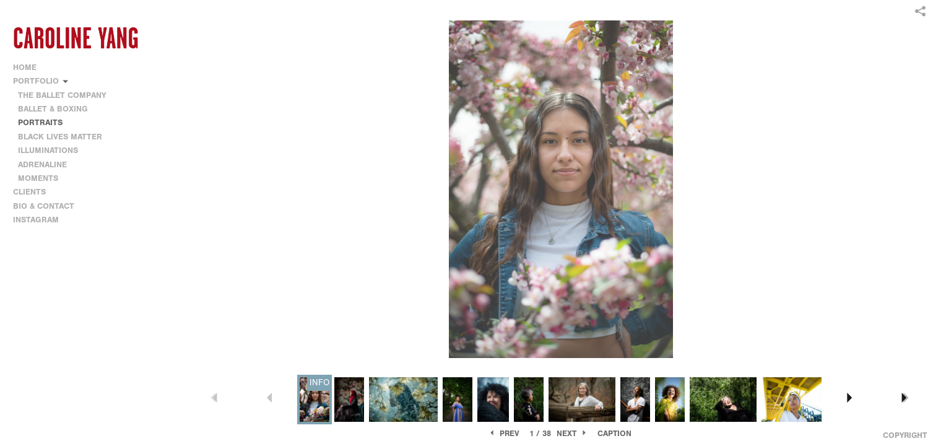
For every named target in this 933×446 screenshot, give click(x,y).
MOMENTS (38, 178)
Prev (503, 433)
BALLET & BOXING (53, 108)
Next (572, 433)
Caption (614, 433)
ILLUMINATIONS (48, 150)
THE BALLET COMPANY (62, 95)
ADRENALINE (42, 164)
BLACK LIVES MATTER (60, 136)
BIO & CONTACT (43, 206)
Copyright (905, 435)
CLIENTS (29, 191)
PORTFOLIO (41, 80)
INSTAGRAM (36, 219)
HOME (25, 67)
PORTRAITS (40, 122)
